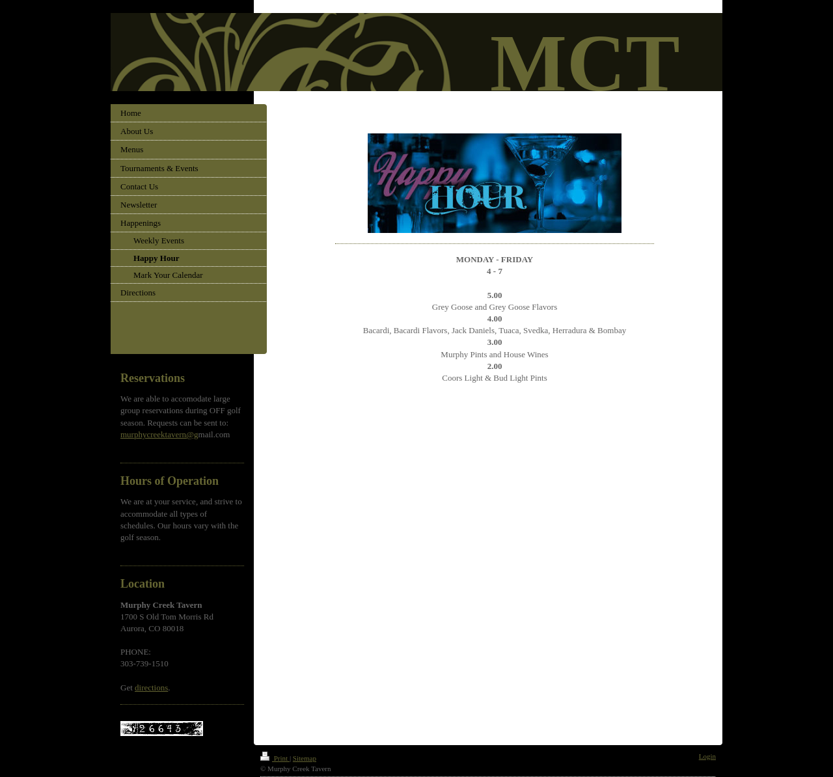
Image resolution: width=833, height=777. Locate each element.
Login (707, 756)
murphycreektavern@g (159, 434)
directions (151, 687)
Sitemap (304, 758)
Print (275, 758)
